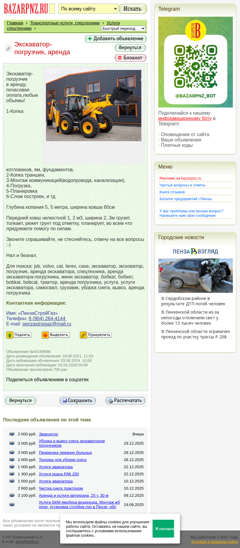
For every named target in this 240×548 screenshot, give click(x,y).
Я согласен (164, 529)
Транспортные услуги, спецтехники (65, 23)
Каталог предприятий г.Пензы (186, 199)
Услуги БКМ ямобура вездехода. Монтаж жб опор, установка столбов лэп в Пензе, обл (79, 504)
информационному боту (185, 118)
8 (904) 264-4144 (47, 318)
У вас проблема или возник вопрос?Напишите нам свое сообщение (191, 213)
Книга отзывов (172, 192)
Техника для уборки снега (62, 459)
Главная (15, 23)
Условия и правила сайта (214, 541)
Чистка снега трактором (61, 488)
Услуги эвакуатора (56, 467)
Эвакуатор (48, 434)
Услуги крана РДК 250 (59, 474)
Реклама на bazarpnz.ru (180, 178)
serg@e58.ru (27, 541)
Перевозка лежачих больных (65, 452)
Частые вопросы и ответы (182, 185)
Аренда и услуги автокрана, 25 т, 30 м (73, 495)
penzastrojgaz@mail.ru (46, 323)
